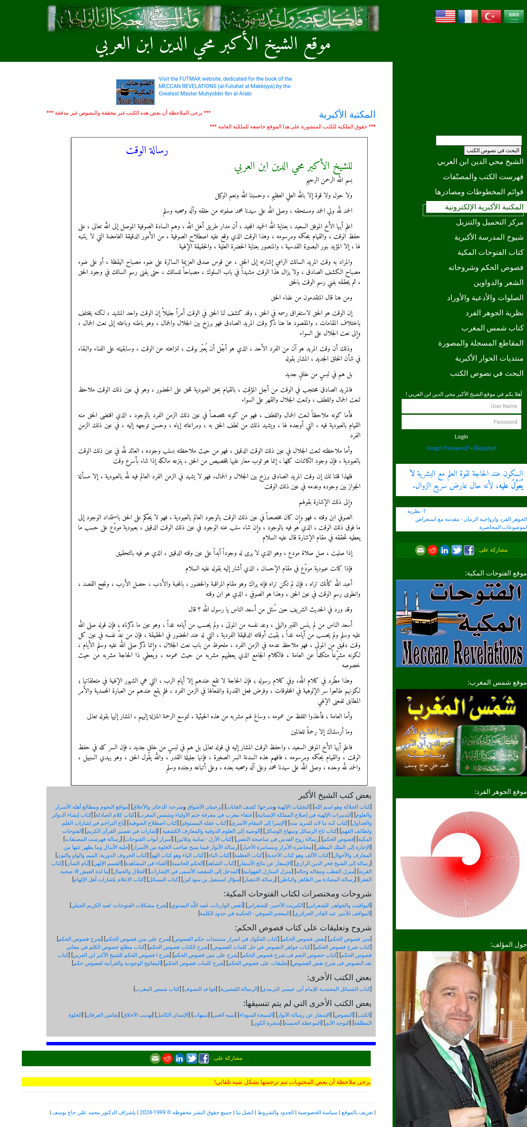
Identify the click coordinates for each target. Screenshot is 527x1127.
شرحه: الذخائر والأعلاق (157, 807)
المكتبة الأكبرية (347, 114)
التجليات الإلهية (293, 807)
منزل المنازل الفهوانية (267, 871)
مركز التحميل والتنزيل (490, 221)
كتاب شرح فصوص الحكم (342, 947)
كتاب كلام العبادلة (115, 815)
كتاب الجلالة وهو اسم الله (342, 807)
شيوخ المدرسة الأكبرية (489, 237)
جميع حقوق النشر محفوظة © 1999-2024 (186, 1112)
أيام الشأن (77, 863)
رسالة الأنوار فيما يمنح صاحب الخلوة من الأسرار (185, 847)
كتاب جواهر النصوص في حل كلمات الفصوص (261, 947)
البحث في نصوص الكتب (493, 150)
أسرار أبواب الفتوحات (148, 839)
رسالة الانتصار (259, 879)
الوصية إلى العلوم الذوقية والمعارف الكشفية (210, 831)
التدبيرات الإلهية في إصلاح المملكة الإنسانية (304, 815)
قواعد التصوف (200, 989)
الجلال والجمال (129, 871)
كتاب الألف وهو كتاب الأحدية (298, 855)
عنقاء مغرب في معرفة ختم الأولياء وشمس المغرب (196, 815)
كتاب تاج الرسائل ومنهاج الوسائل (301, 831)
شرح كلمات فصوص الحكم (194, 963)
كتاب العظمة (248, 855)
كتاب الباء (219, 855)
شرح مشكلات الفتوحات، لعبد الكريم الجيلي (119, 905)
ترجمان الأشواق (204, 807)
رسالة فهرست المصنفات (93, 839)
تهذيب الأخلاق (137, 1015)
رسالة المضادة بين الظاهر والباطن (317, 879)
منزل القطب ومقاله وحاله (325, 871)
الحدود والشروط (275, 1112)
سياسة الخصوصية (317, 1112)
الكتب (363, 1015)
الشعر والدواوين (499, 282)
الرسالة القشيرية (239, 989)
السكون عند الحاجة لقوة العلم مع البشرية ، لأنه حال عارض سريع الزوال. (466, 480)
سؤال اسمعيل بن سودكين (211, 879)
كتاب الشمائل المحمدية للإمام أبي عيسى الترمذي (316, 989)
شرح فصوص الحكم (79, 939)
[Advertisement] (461, 77)
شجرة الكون (266, 1023)
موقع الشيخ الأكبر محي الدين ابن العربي (213, 44)
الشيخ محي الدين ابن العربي (480, 161)
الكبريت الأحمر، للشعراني (275, 905)
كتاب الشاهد (221, 863)
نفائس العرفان (102, 1015)
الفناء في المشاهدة (146, 863)
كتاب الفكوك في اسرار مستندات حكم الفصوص (225, 939)
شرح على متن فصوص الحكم (137, 939)
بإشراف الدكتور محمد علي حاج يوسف (94, 1112)
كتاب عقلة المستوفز (204, 823)
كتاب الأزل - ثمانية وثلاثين (204, 839)
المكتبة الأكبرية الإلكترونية (484, 206)
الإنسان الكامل (172, 1015)
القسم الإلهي (107, 863)
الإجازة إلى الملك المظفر (343, 847)
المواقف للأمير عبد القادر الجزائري (332, 913)
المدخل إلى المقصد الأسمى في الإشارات (194, 871)
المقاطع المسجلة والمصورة (481, 342)
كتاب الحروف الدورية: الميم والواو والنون (102, 855)
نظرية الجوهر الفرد (494, 312)
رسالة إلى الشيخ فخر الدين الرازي (332, 863)
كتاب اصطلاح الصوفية (153, 823)
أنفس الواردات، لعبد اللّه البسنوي (207, 905)
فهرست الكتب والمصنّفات (483, 176)
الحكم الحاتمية (187, 863)
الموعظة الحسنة (302, 1023)
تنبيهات (200, 1015)
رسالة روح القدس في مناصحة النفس (277, 839)
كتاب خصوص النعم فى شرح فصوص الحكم (289, 955)
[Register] (485, 448)
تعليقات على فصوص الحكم (258, 963)
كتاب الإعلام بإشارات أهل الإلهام (109, 879)
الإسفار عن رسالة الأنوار (303, 1015)
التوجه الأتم (337, 1023)
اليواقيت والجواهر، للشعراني (339, 905)
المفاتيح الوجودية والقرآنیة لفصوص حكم (117, 963)
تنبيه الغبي (223, 1015)
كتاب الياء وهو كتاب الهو (178, 855)
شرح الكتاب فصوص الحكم (178, 947)
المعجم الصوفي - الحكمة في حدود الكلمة (245, 913)
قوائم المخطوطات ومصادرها (479, 191)
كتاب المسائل (163, 879)
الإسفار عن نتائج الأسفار (265, 863)
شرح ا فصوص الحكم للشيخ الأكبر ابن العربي (121, 955)
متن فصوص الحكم (349, 939)
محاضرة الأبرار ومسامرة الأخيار (277, 847)
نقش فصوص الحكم (303, 939)
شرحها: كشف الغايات (250, 807)
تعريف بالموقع (357, 1112)
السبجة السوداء (256, 1015)
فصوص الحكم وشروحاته (486, 267)
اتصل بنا (244, 1112)
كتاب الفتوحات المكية (490, 252)
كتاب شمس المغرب (492, 327)
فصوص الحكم (338, 839)
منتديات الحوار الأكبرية (489, 358)
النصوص (343, 1015)
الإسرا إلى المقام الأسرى (258, 823)
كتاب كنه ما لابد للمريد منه (319, 823)
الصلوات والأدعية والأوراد (485, 297)
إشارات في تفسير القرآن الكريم (121, 831)
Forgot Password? (448, 448)
